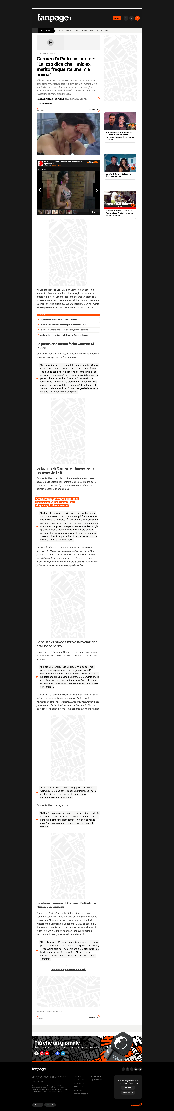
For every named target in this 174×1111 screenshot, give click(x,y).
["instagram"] (43, 1053)
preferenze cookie (81, 1094)
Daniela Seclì (48, 103)
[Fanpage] (40, 1069)
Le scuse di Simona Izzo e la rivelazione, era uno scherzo (64, 330)
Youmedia (77, 1076)
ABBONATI (117, 18)
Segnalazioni (79, 1080)
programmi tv (67, 31)
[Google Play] (50, 1105)
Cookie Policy (79, 1087)
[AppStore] (38, 1105)
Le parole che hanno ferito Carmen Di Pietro (58, 320)
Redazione (78, 1090)
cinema (91, 31)
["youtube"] (49, 1053)
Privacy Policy (79, 1083)
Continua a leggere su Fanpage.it (68, 969)
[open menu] (35, 30)
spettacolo (46, 30)
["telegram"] (67, 1053)
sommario (41, 315)
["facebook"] (61, 1053)
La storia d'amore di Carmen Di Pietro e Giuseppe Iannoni (64, 335)
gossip (106, 31)
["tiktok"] (36, 1053)
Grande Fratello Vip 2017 (54, 1011)
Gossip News (40, 1011)
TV (59, 31)
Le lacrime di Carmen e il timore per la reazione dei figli (63, 325)
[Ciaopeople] (136, 1105)
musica (99, 31)
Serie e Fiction (81, 31)
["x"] (55, 1053)
